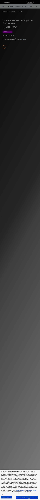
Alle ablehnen (34, 497)
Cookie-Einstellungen (6, 497)
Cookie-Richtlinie (20, 490)
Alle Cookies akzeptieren (22, 497)
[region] (20, 485)
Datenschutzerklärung (31, 490)
